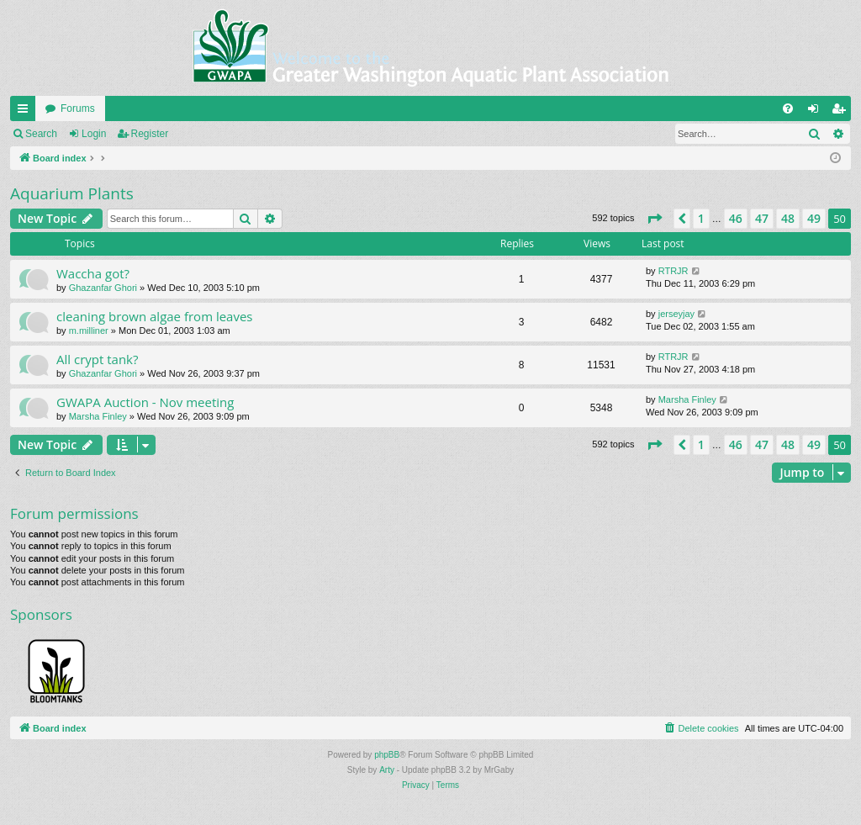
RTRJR (673, 271)
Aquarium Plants (72, 193)
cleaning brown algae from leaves (154, 316)
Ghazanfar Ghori (103, 288)
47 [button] (762, 218)
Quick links (26, 112)
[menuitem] (787, 108)
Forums (78, 108)
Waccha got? (92, 273)
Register (150, 134)
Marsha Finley (98, 416)
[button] (654, 219)
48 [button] (788, 218)
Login (94, 134)
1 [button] (701, 218)
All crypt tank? (97, 359)
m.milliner (88, 330)
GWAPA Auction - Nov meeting (145, 402)
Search (41, 134)
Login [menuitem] (817, 112)
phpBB (386, 754)
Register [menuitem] (842, 112)
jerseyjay (676, 314)
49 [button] (814, 218)
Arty (386, 770)
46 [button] (735, 218)
